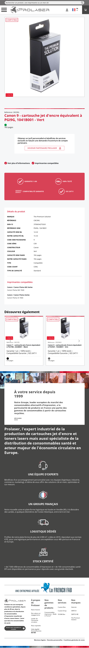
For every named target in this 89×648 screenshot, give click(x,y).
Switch (73, 611)
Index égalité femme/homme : (36, 631)
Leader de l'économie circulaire (34, 620)
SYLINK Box (61, 615)
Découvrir (19, 419)
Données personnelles (54, 640)
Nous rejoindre (36, 626)
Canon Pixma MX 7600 (15, 290)
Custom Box (62, 607)
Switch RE (74, 615)
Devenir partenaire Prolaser (44, 148)
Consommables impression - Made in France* (50, 614)
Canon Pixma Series (22, 295)
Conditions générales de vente (74, 640)
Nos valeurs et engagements (35, 614)
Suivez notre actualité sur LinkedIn (15, 628)
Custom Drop (62, 611)
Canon (9, 287)
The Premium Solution (75, 619)
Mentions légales (40, 640)
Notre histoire (35, 610)
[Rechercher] (44, 2)
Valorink (73, 607)
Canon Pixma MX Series (23, 287)
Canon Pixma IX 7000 (15, 298)
